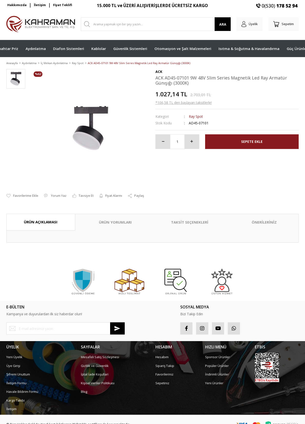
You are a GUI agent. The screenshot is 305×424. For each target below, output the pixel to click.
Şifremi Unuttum (18, 369)
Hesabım (162, 351)
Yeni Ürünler (214, 377)
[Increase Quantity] (191, 142)
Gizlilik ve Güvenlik (95, 360)
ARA (222, 24)
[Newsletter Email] (65, 323)
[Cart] (283, 24)
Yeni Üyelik (14, 351)
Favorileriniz (164, 369)
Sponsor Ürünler (217, 351)
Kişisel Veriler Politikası (97, 377)
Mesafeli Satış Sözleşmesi (100, 351)
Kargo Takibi (15, 395)
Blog (84, 386)
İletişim (40, 5)
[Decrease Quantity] (163, 142)
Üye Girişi (13, 360)
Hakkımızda (17, 5)
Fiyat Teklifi (62, 5)
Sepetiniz (162, 377)
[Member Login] (250, 24)
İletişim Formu (16, 377)
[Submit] (117, 323)
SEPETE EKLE (252, 142)
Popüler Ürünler (217, 360)
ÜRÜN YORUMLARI (115, 216)
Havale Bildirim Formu (22, 386)
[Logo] (40, 24)
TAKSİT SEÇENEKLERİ (189, 216)
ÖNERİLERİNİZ (264, 216)
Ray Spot (196, 116)
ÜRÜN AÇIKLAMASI (40, 216)
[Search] (156, 24)
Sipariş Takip (164, 360)
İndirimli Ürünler (217, 369)
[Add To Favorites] (22, 190)
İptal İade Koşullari (94, 369)
